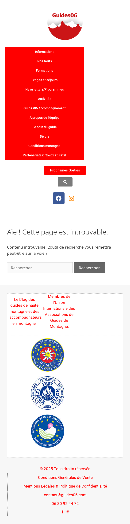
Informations (44, 52)
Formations (44, 70)
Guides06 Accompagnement (44, 108)
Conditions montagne (44, 146)
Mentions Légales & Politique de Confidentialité (65, 486)
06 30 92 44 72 (65, 503)
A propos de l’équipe (45, 117)
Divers (44, 136)
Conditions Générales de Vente (65, 477)
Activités (44, 99)
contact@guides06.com (65, 494)
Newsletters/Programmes (44, 89)
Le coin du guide (44, 127)
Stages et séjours (44, 80)
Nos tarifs (44, 61)
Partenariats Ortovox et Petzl (44, 155)
